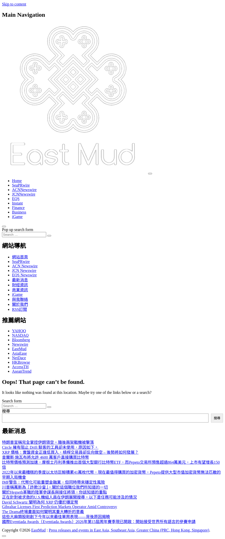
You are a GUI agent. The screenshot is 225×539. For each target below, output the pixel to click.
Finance (18, 208)
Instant (17, 203)
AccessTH (20, 367)
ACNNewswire (24, 190)
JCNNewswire (23, 194)
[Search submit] (49, 235)
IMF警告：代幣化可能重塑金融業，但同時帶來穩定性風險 (53, 482)
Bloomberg (21, 340)
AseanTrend (21, 371)
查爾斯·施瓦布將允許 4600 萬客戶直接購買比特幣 (45, 457)
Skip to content (14, 4)
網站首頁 (20, 257)
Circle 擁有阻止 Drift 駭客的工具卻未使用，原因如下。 (50, 447)
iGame (17, 217)
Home (17, 181)
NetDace (19, 358)
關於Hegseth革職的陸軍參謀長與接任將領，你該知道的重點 (54, 492)
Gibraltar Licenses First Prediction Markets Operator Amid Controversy (59, 507)
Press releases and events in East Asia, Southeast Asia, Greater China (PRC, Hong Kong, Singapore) (129, 530)
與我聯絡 (20, 299)
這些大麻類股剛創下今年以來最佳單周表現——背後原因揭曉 (56, 517)
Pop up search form (17, 229)
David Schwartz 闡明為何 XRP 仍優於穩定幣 (40, 502)
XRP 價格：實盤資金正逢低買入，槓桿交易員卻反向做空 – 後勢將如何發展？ (70, 452)
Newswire (20, 344)
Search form (12, 401)
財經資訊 (20, 285)
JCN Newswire (24, 270)
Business (19, 212)
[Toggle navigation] (150, 173)
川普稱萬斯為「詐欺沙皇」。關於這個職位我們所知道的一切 (55, 487)
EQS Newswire (24, 275)
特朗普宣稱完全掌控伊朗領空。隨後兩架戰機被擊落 (48, 442)
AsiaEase (19, 353)
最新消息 (20, 280)
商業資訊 (20, 290)
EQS (15, 199)
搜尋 (6, 411)
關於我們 (20, 304)
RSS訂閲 (19, 309)
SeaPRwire (21, 185)
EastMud (19, 349)
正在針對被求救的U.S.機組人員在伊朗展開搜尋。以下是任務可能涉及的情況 (69, 497)
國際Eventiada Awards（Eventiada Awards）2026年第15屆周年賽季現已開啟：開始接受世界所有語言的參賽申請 (99, 522)
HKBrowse (21, 362)
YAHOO (19, 331)
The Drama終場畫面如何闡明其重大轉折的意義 (43, 512)
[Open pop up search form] (4, 226)
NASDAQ (20, 335)
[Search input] (24, 234)
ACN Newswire (25, 266)
